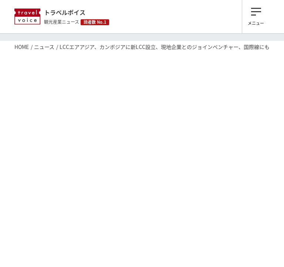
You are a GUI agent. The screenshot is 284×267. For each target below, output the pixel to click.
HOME (21, 46)
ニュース (44, 46)
